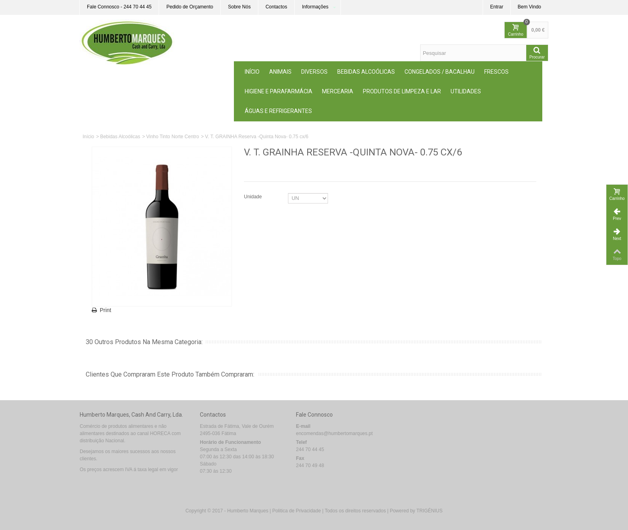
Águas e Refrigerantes (278, 111)
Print (105, 310)
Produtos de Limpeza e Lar (402, 91)
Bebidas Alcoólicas (366, 72)
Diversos (314, 72)
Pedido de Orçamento (189, 7)
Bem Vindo (529, 7)
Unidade (253, 197)
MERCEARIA (337, 91)
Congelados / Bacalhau (440, 72)
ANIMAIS (280, 72)
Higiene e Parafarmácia (278, 91)
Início (252, 72)
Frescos (496, 72)
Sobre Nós (239, 7)
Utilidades (466, 91)
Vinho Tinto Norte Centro (172, 136)
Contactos (276, 7)
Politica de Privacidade (296, 511)
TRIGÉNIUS (430, 511)
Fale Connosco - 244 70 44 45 (119, 7)
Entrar (496, 7)
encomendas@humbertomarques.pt (334, 433)
